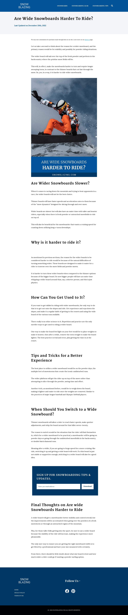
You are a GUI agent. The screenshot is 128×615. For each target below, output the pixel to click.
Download (87, 486)
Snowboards (62, 6)
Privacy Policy (19, 593)
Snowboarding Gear (80, 6)
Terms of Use (19, 595)
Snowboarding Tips (100, 6)
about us (87, 39)
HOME (16, 590)
